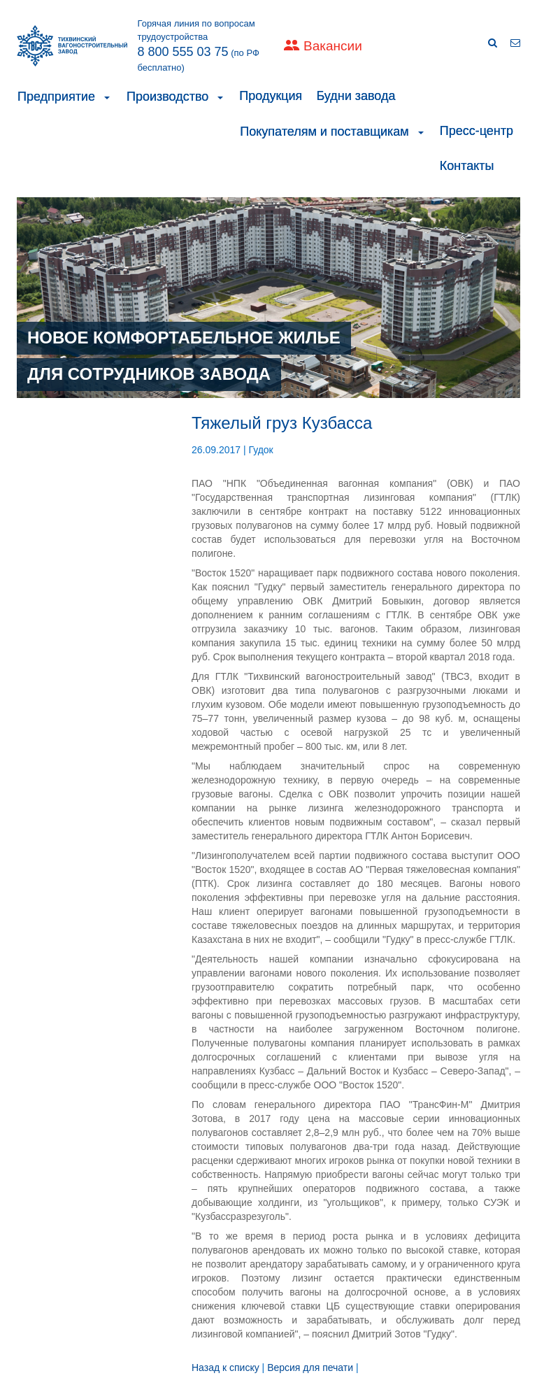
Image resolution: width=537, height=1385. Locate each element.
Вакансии (332, 45)
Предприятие (56, 97)
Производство (167, 97)
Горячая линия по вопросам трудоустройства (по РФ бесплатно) (198, 45)
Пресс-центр (476, 131)
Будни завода (355, 96)
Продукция (270, 96)
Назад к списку (225, 1367)
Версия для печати (310, 1367)
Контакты (467, 166)
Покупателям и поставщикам (324, 131)
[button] (107, 96)
